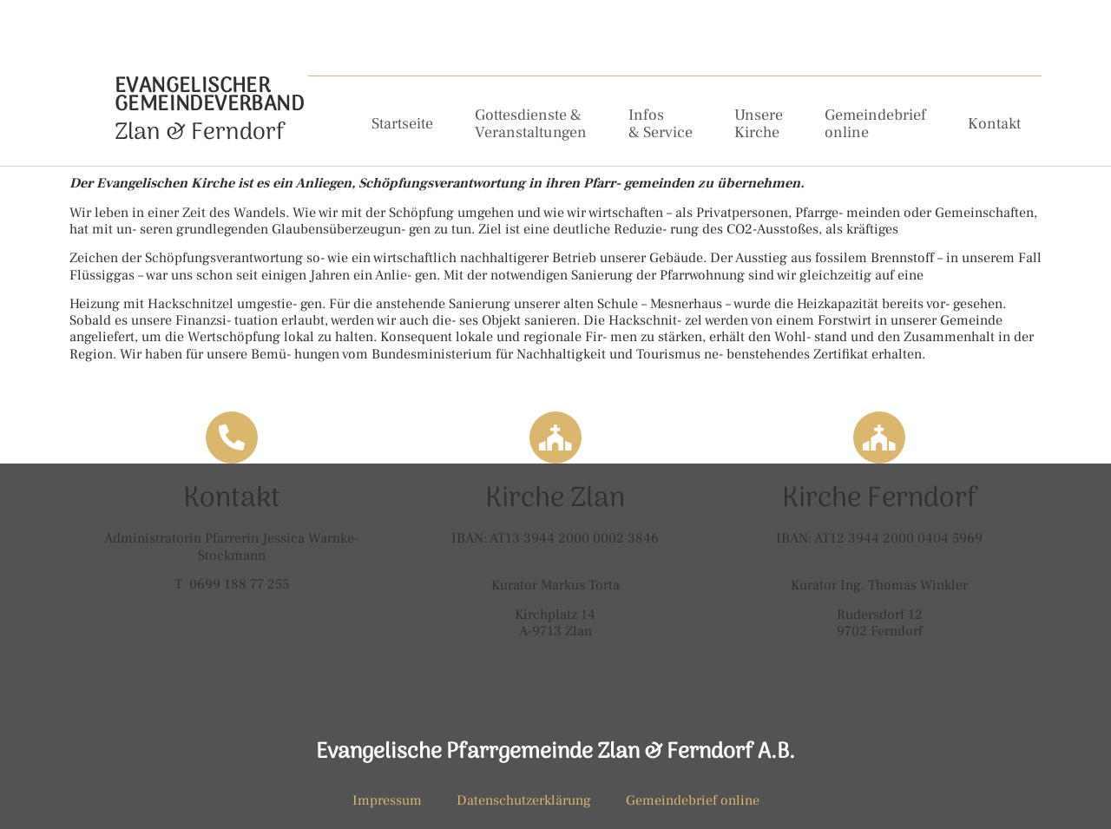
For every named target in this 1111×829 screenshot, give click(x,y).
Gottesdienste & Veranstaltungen (531, 123)
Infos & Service (660, 123)
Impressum (387, 800)
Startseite (402, 124)
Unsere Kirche (758, 123)
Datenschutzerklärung (524, 800)
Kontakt (994, 124)
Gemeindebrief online (875, 123)
